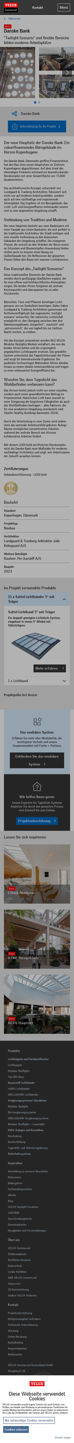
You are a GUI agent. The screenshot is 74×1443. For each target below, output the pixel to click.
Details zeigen (63, 1437)
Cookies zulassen (16, 1429)
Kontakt (37, 7)
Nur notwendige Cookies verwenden (29, 1420)
